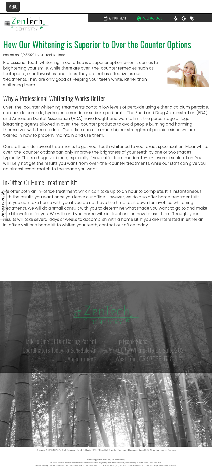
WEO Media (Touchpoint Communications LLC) (127, 450)
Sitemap (172, 450)
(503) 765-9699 (149, 18)
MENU (12, 7)
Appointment (115, 18)
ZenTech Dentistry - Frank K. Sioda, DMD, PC (79, 450)
